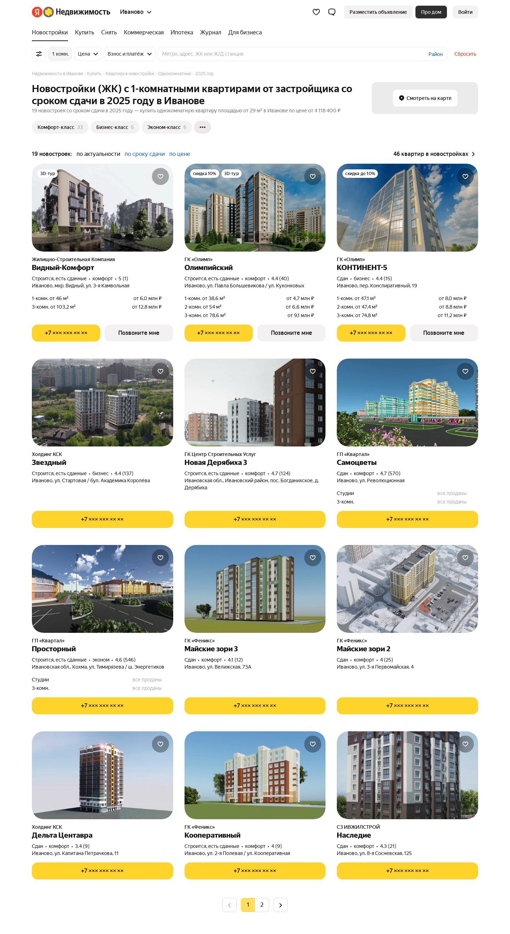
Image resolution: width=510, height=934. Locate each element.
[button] (331, 12)
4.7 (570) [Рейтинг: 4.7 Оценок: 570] (390, 473)
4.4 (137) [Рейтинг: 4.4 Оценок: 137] (124, 473)
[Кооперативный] (255, 775)
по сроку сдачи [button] (145, 154)
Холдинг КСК (47, 454)
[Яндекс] (37, 12)
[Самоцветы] (407, 402)
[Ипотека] (182, 32)
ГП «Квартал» (353, 454)
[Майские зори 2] (407, 589)
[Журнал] (211, 32)
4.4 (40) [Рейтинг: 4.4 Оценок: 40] (280, 278)
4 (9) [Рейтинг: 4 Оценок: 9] (276, 846)
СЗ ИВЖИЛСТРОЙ (358, 827)
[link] (465, 12)
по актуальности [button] (98, 154)
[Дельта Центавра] (102, 775)
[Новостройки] (52, 32)
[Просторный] (102, 589)
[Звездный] (102, 402)
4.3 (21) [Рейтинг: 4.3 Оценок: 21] (388, 846)
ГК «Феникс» (200, 640)
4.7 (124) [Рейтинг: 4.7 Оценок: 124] (280, 473)
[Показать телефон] (66, 333)
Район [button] (436, 54)
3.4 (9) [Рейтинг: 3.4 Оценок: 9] (82, 846)
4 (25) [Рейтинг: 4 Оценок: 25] (386, 660)
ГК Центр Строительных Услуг (220, 454)
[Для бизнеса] (243, 32)
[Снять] (109, 32)
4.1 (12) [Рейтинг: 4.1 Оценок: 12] (235, 660)
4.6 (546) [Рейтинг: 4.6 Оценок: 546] (125, 660)
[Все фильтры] (39, 54)
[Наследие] (407, 775)
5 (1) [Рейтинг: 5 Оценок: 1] (123, 278)
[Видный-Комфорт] (102, 208)
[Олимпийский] (255, 208)
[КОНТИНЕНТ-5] (407, 208)
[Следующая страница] (280, 904)
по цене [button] (179, 154)
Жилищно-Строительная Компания (73, 259)
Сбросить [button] (465, 54)
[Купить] (85, 32)
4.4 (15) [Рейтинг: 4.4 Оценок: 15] (384, 278)
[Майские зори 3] (255, 589)
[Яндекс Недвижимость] (76, 12)
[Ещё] (202, 127)
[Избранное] (316, 12)
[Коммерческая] (143, 32)
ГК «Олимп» (198, 259)
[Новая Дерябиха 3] (255, 402)
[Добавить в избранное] (160, 176)
